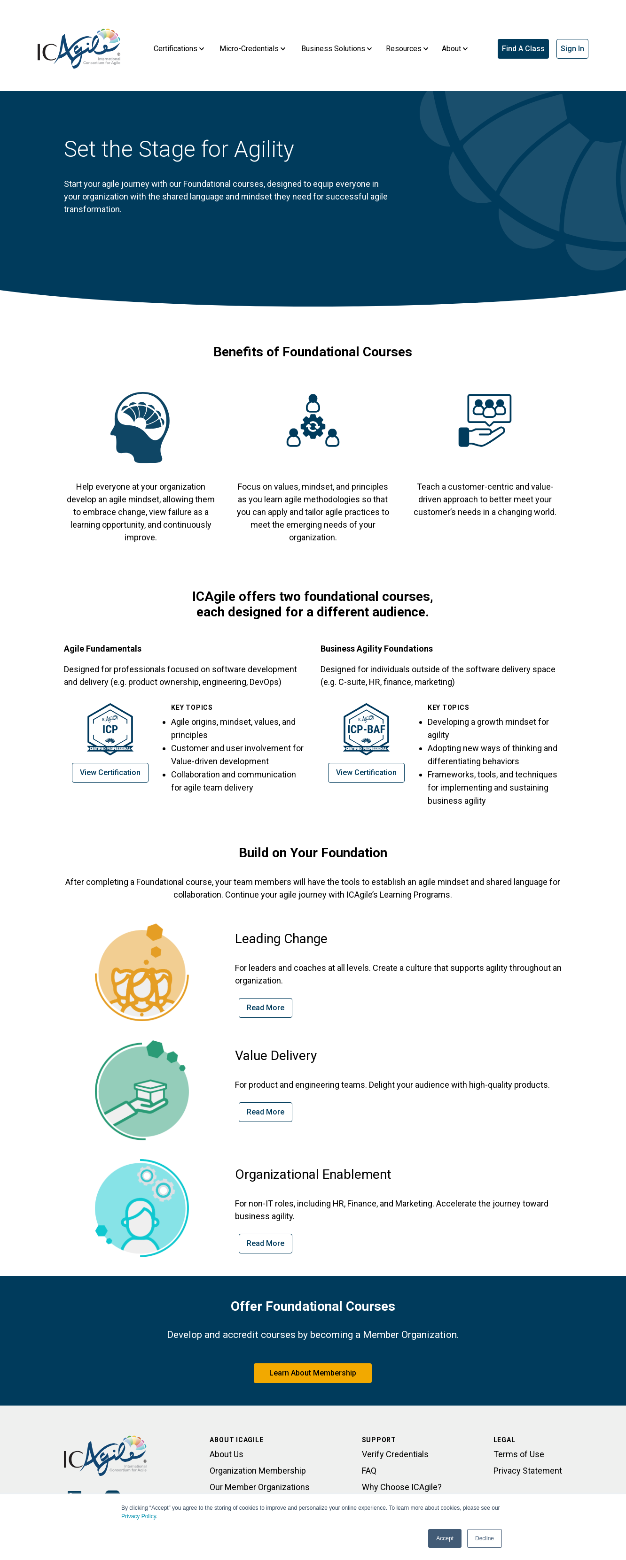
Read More (265, 1007)
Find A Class (523, 48)
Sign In (572, 48)
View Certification (110, 772)
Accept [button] (445, 1538)
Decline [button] (484, 1538)
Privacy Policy (138, 1516)
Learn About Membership (312, 1372)
